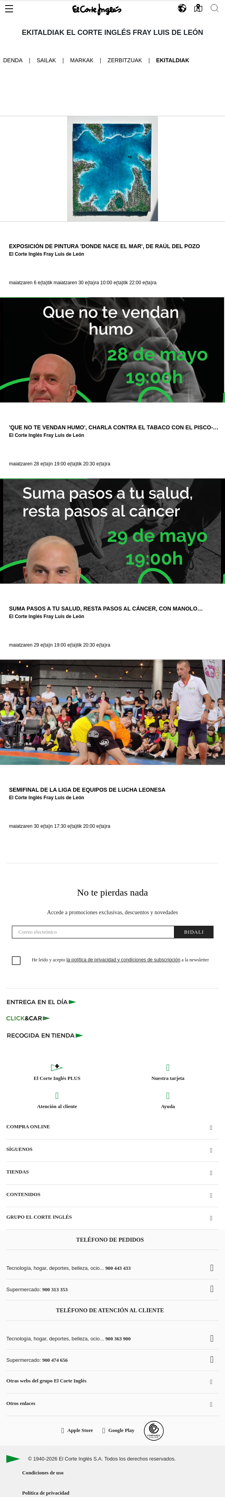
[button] (9, 6)
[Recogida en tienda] (45, 1035)
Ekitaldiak (172, 60)
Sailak (46, 60)
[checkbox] (16, 961)
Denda (13, 59)
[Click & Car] (28, 1018)
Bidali (194, 932)
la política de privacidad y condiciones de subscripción (123, 960)
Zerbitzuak (125, 60)
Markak (81, 60)
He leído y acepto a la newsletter (120, 960)
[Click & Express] (42, 1001)
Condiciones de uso (43, 1473)
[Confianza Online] (154, 1431)
